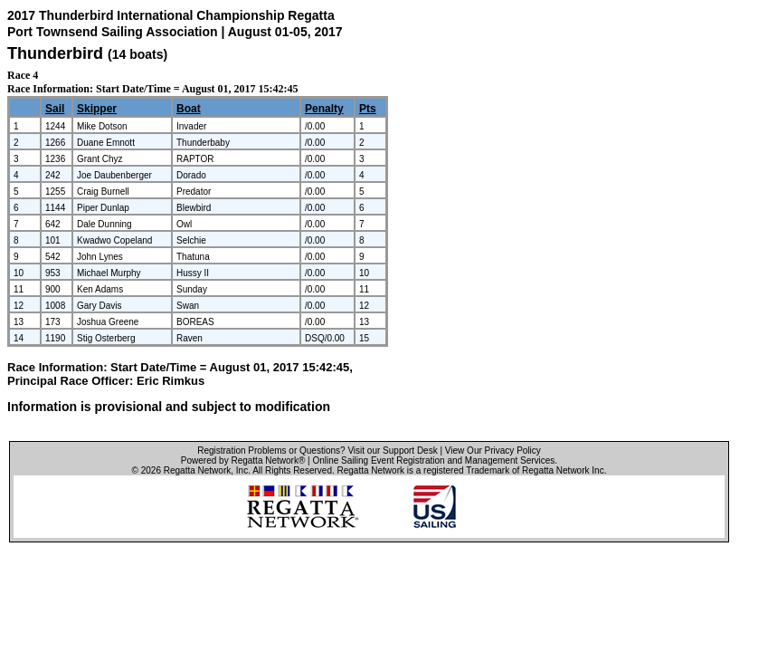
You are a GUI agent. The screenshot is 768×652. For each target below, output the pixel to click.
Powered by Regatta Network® (243, 460)
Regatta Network (197, 470)
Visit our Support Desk (392, 450)
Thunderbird (55, 53)
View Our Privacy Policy (493, 450)
